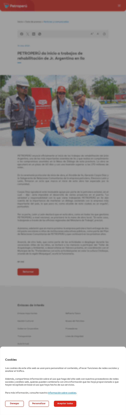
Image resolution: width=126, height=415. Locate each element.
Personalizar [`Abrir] (39, 403)
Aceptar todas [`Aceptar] (65, 403)
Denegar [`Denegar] (14, 403)
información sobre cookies (62, 393)
